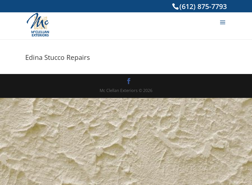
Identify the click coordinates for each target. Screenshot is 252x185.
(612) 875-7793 (203, 6)
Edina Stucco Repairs (57, 57)
